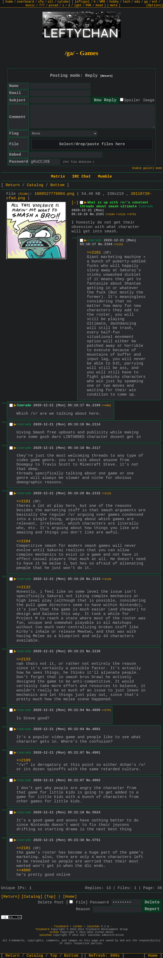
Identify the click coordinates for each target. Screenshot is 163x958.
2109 (96, 405)
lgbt (78, 5)
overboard (25, 2)
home (9, 2)
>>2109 (23, 760)
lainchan (93, 926)
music (30, 5)
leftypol (82, 2)
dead (99, 5)
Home (153, 956)
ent (155, 2)
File (80, 902)
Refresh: (104, 956)
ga (146, 2)
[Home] (70, 897)
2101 (100, 214)
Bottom (57, 185)
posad (53, 5)
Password (99, 902)
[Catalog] (32, 897)
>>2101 (94, 252)
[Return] (106, 76)
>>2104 (110, 214)
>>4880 (23, 870)
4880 (96, 710)
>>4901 (106, 405)
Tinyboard (61, 926)
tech (126, 2)
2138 (96, 651)
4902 (96, 780)
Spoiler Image (139, 100)
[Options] (154, 5)
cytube (63, 2)
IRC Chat (81, 176)
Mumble (105, 176)
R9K (89, 5)
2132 (96, 493)
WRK (102, 2)
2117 (96, 448)
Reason (83, 909)
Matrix (58, 176)
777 (42, 5)
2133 (96, 579)
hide (24, 194)
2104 (108, 244)
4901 (96, 753)
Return (13, 185)
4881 (96, 729)
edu (137, 2)
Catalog (35, 185)
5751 (96, 840)
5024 (96, 812)
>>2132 (120, 214)
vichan (77, 926)
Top (53, 956)
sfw (41, 2)
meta (114, 5)
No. (93, 214)
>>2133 (106, 493)
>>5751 (131, 214)
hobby (114, 2)
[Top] (50, 897)
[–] (75, 203)
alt (50, 2)
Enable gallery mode (147, 168)
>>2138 (106, 579)
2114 (96, 424)
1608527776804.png (54, 194)
